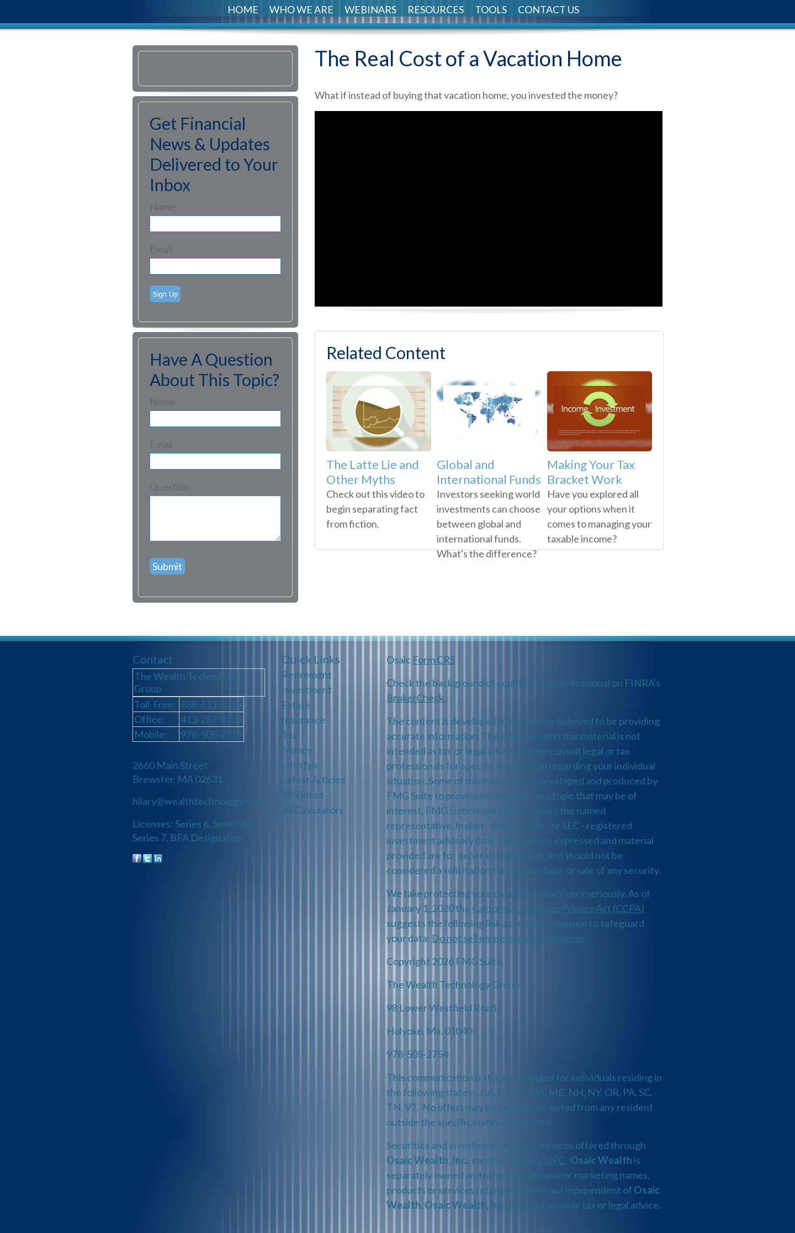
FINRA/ (527, 1160)
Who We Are (301, 9)
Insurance (303, 720)
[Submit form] (167, 566)
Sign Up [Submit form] (165, 294)
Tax (289, 735)
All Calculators (312, 810)
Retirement (307, 674)
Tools (491, 9)
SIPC (554, 1160)
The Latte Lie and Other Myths (372, 472)
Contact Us (548, 9)
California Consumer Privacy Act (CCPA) (558, 908)
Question (170, 487)
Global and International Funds (489, 472)
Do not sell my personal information (508, 938)
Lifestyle (301, 764)
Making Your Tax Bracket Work (591, 472)
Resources (435, 9)
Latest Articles (313, 779)
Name (163, 207)
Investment (307, 689)
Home (242, 9)
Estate (296, 705)
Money (297, 750)
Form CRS (433, 660)
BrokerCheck (415, 698)
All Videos (303, 794)
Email (161, 249)
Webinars (370, 9)
